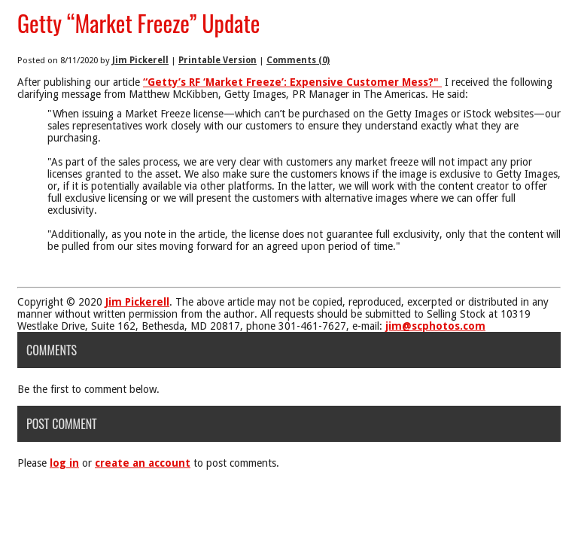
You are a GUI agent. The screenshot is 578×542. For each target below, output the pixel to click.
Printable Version (217, 60)
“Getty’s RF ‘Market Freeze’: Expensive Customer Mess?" (292, 82)
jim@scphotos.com (435, 326)
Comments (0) (298, 60)
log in (64, 463)
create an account (142, 463)
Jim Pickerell (140, 60)
